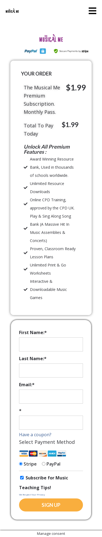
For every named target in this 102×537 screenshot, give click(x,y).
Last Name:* (33, 359)
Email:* (27, 385)
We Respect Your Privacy (32, 494)
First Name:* (33, 332)
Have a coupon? (35, 435)
